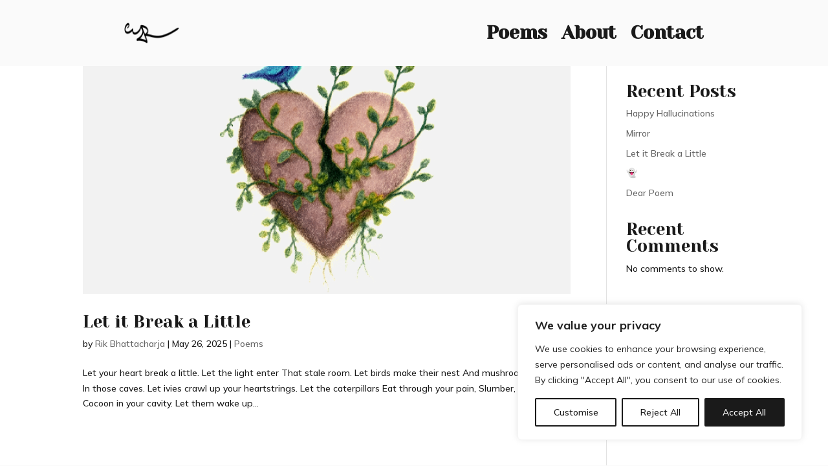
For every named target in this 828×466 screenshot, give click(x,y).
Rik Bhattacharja (130, 344)
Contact (667, 30)
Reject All (660, 412)
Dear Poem (649, 193)
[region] (660, 372)
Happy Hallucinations (670, 113)
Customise (576, 412)
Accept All (744, 412)
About (588, 30)
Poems (516, 30)
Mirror (638, 133)
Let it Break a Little (166, 321)
